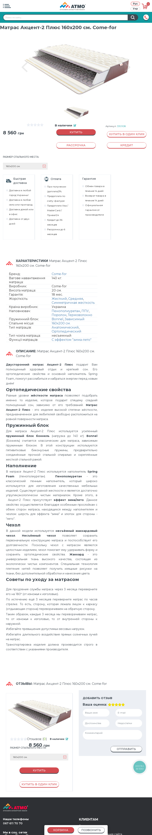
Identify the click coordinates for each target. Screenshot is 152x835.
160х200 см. (61, 316)
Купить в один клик (126, 135)
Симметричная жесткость (73, 295)
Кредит (84, 813)
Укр (135, 8)
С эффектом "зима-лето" (71, 332)
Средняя (75, 291)
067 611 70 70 (13, 806)
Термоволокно (80, 307)
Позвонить (91, 830)
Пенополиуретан (66, 303)
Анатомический (65, 320)
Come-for (59, 266)
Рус (135, 3)
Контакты (85, 821)
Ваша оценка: (93, 697)
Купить (76, 133)
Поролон (59, 307)
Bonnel (57, 311)
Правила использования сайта (100, 817)
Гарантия (85, 809)
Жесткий (59, 291)
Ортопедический (66, 324)
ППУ (85, 303)
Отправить (126, 741)
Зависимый (75, 311)
